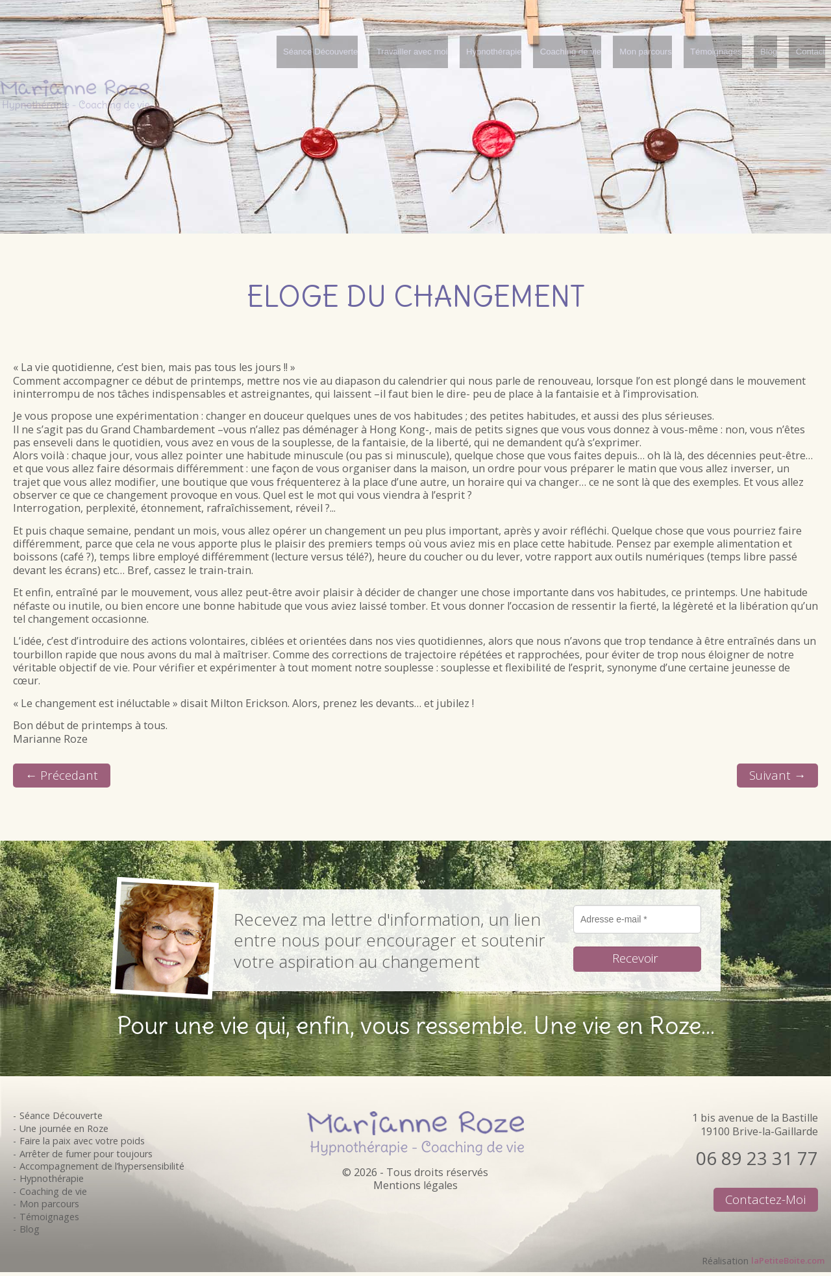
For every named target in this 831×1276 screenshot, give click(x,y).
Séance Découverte (61, 1119)
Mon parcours (49, 1207)
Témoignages (49, 1220)
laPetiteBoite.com (782, 1264)
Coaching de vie (53, 1194)
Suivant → (775, 776)
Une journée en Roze (63, 1132)
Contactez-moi (764, 1204)
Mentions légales (415, 1188)
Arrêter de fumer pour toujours (86, 1157)
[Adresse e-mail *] (637, 922)
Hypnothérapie (51, 1182)
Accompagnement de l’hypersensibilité (101, 1169)
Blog (29, 1232)
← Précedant (64, 776)
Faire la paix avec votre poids (82, 1144)
